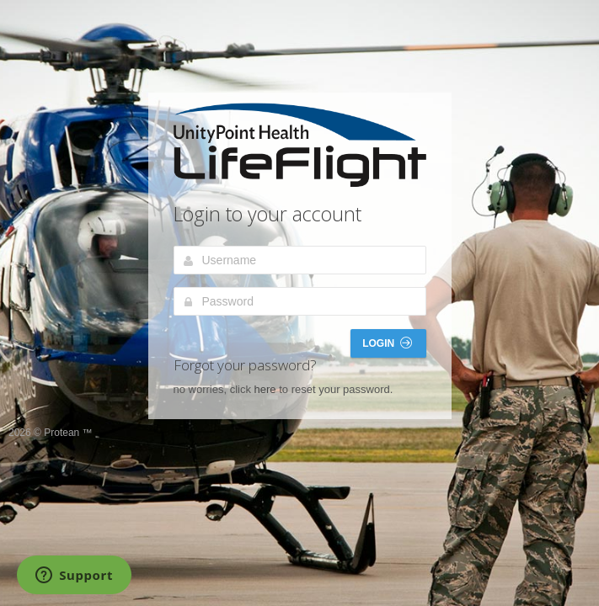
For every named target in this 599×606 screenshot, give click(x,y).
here (265, 389)
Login (386, 343)
